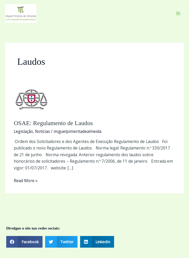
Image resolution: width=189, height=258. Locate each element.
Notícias (42, 131)
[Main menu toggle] (178, 13)
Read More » (26, 180)
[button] (24, 242)
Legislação (23, 131)
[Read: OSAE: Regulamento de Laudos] (32, 100)
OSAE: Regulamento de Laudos (53, 123)
